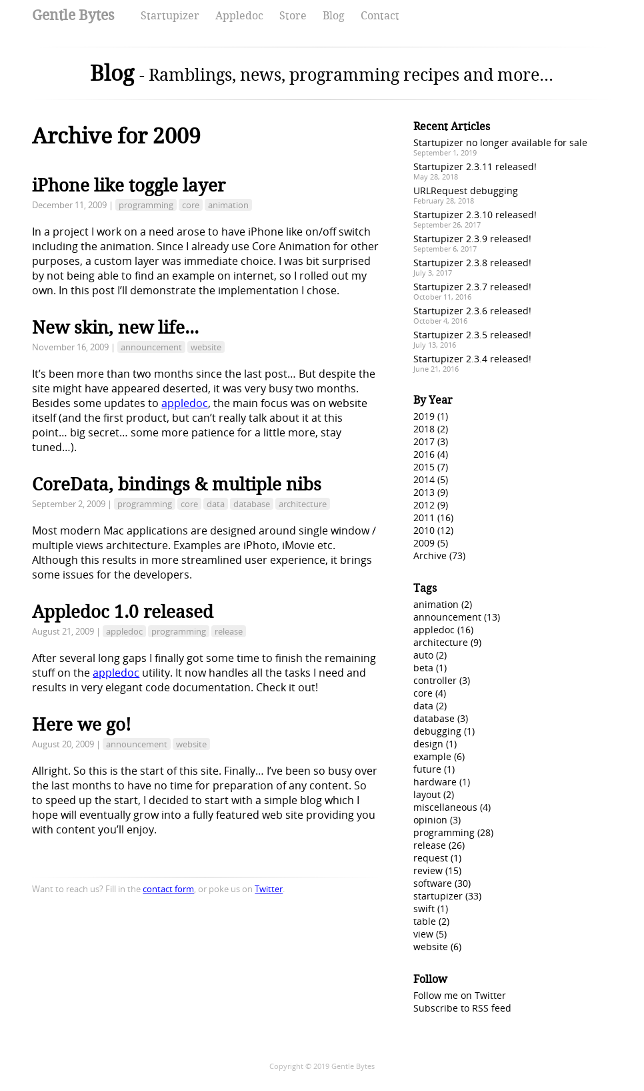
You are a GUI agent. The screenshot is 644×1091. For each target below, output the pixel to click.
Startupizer (170, 15)
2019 (424, 416)
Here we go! (81, 725)
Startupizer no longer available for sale (500, 142)
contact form (168, 889)
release (229, 631)
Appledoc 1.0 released (122, 612)
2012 (424, 504)
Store (293, 15)
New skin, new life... (115, 328)
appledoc (184, 403)
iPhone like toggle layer (128, 185)
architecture (303, 504)
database (251, 504)
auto (423, 655)
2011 (424, 517)
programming (146, 205)
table (424, 921)
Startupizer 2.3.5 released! (472, 334)
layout (427, 794)
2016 (424, 454)
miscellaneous (445, 807)
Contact (380, 15)
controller (435, 680)
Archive (430, 555)
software (432, 883)
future (427, 769)
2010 (424, 530)
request (430, 857)
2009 (424, 542)
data (216, 504)
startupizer (438, 895)
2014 (424, 479)
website (206, 347)
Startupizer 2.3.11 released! (475, 166)
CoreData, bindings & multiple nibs (176, 484)
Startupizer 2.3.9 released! (472, 238)
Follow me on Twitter (459, 995)
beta (423, 667)
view (423, 934)
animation (228, 205)
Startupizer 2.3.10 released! (475, 214)
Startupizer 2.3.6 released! (472, 310)
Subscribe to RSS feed (462, 1008)
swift (424, 908)
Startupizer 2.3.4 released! (472, 358)
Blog (334, 15)
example (432, 756)
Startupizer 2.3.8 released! (472, 262)
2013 (424, 492)
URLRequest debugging (465, 190)
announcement (151, 347)
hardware (435, 781)
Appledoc (239, 15)
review (428, 870)
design (428, 743)
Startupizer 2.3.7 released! (472, 286)
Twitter (269, 889)
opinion (430, 819)
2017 (424, 441)
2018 (424, 428)
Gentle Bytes (73, 15)
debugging (437, 731)
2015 (424, 466)
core (190, 205)
